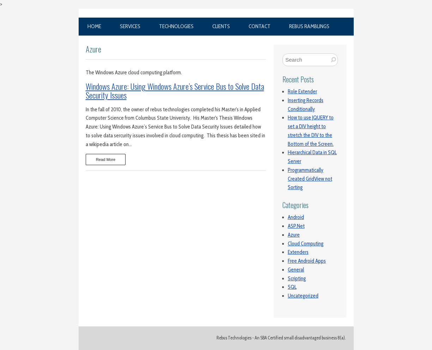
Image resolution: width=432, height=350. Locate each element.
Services (130, 26)
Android (296, 217)
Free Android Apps (307, 261)
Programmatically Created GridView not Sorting (310, 179)
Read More (106, 159)
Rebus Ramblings (309, 26)
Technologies (176, 26)
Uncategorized (303, 296)
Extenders (298, 252)
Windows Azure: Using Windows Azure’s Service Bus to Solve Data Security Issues (175, 90)
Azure (294, 235)
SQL (292, 287)
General (296, 270)
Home (94, 26)
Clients (221, 26)
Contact (259, 26)
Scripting (297, 278)
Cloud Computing (305, 243)
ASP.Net (296, 226)
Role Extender (302, 91)
